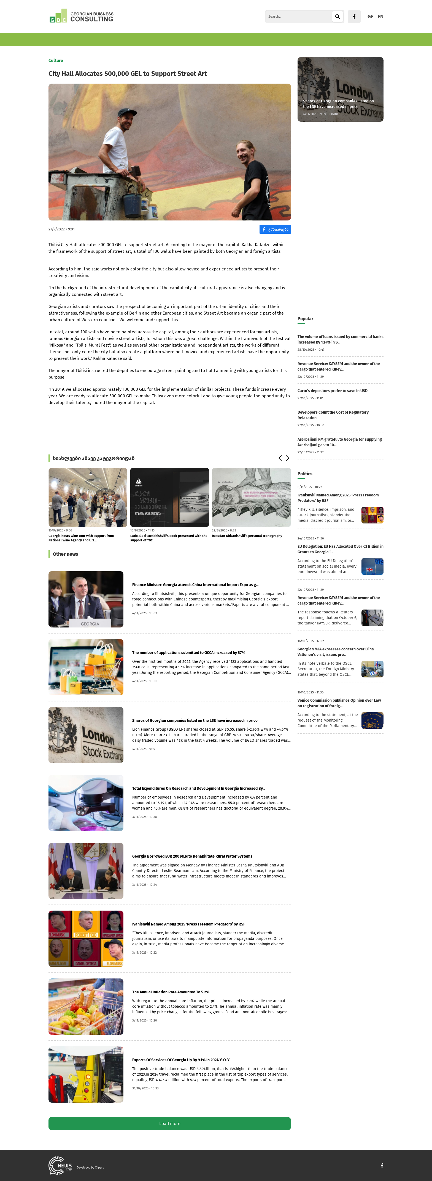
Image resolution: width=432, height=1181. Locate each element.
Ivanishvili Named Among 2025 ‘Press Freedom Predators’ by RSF (188, 924)
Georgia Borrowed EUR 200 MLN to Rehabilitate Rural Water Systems (192, 856)
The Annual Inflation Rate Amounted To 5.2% (170, 992)
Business (86, 39)
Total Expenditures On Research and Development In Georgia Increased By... (198, 788)
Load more (169, 1123)
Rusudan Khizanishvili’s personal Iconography (247, 536)
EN (381, 17)
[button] (280, 458)
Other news (65, 554)
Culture (203, 39)
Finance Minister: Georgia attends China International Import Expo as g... (195, 584)
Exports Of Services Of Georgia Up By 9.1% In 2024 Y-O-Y (180, 1060)
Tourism (136, 39)
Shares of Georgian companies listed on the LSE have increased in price (195, 720)
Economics (58, 39)
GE (370, 17)
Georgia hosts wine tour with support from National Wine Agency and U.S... (81, 538)
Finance (111, 39)
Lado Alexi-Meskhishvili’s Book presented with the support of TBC (168, 538)
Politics (180, 39)
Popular (305, 318)
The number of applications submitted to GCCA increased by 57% (188, 652)
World (158, 39)
